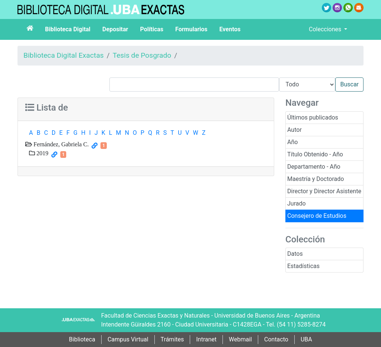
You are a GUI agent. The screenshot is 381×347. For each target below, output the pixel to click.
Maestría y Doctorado (315, 178)
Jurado (296, 203)
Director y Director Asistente (324, 191)
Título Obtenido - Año (315, 154)
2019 (41, 153)
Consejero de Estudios (316, 215)
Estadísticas (303, 266)
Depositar (115, 29)
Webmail (240, 339)
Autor (294, 129)
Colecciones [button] (326, 29)
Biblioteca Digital (67, 29)
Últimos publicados (312, 117)
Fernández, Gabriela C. (60, 144)
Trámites (172, 339)
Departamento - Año (313, 166)
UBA (306, 339)
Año (292, 142)
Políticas (151, 29)
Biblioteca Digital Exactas (63, 55)
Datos (295, 253)
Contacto (276, 339)
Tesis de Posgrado (142, 55)
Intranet (206, 339)
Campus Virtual (128, 339)
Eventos (230, 29)
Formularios (191, 29)
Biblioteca (82, 339)
